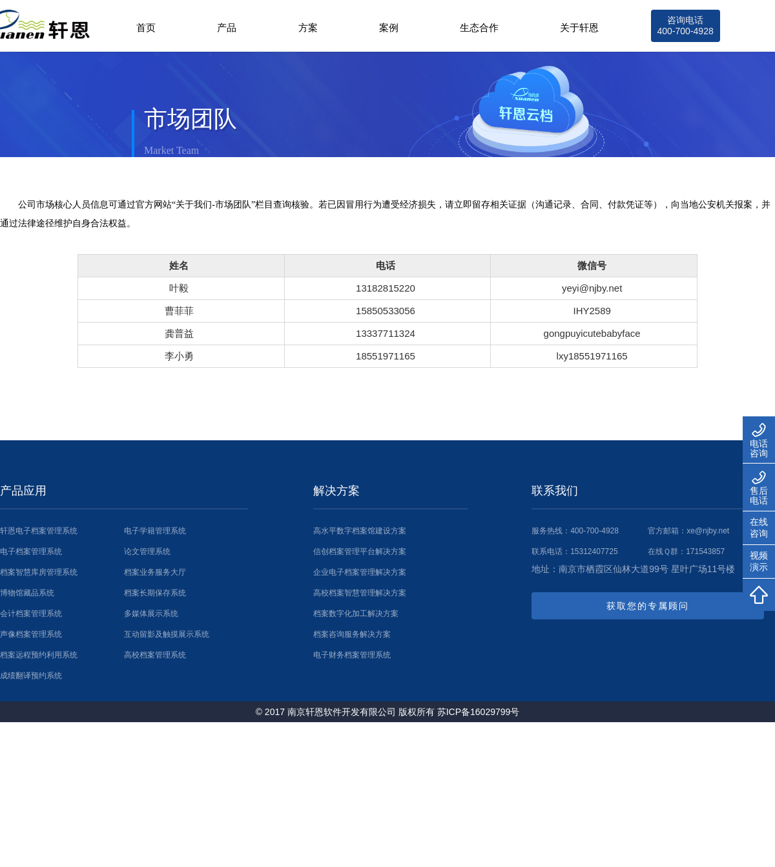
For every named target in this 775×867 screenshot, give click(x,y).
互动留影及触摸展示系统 (166, 634)
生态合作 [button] (479, 27)
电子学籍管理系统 (155, 530)
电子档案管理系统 (31, 551)
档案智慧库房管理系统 (39, 572)
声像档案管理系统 (31, 634)
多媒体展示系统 (151, 613)
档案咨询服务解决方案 (352, 634)
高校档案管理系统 (155, 654)
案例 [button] (388, 27)
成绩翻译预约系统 (31, 675)
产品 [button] (226, 27)
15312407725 (593, 551)
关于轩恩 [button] (579, 27)
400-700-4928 (594, 530)
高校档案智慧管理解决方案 (359, 592)
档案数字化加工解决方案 (355, 613)
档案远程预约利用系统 (39, 654)
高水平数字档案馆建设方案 (359, 530)
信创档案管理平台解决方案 (359, 551)
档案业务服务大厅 (155, 572)
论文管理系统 (147, 551)
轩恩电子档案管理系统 (39, 530)
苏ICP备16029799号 (478, 712)
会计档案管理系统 (31, 613)
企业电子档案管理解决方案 (359, 572)
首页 (146, 27)
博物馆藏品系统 (27, 592)
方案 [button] (308, 27)
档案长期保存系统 (155, 592)
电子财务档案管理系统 (352, 654)
